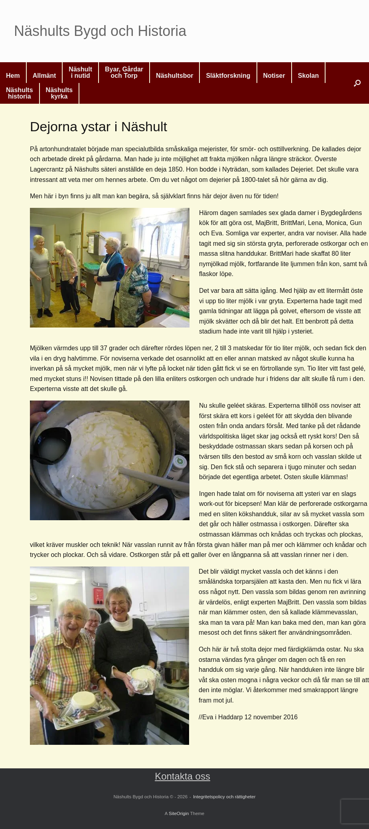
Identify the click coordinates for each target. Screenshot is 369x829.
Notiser (274, 75)
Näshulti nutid (80, 72)
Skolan (308, 75)
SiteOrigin (179, 813)
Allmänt (44, 75)
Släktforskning (228, 75)
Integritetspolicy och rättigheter (224, 796)
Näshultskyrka (59, 93)
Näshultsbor (174, 75)
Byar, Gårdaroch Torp (124, 72)
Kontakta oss (182, 776)
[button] (357, 83)
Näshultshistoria (19, 93)
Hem (13, 75)
